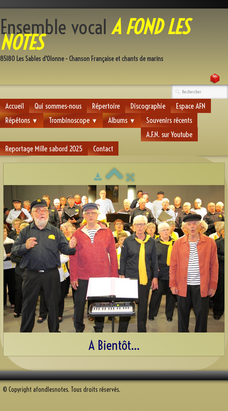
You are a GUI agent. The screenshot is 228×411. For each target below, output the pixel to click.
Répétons (21, 120)
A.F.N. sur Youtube (169, 134)
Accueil (14, 105)
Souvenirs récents (169, 120)
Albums (122, 120)
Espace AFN (191, 105)
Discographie (148, 105)
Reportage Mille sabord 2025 (44, 148)
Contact (103, 148)
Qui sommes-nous (58, 105)
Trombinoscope (73, 120)
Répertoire (106, 105)
